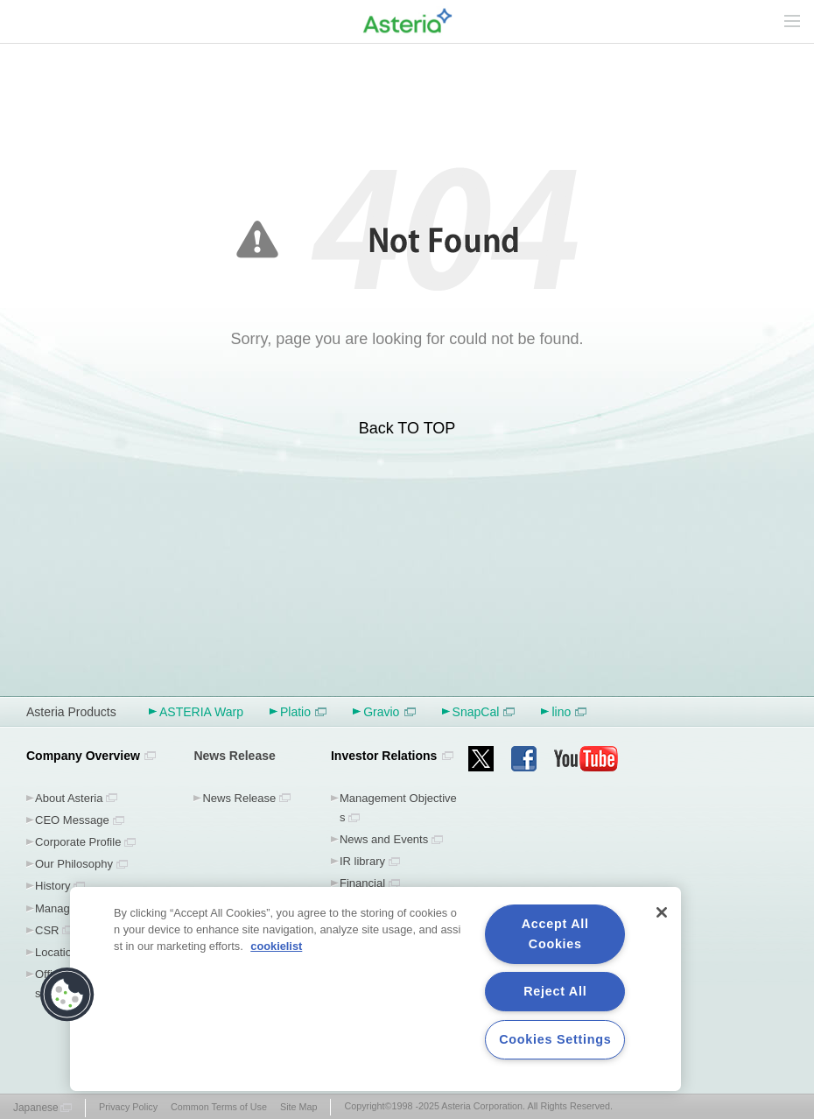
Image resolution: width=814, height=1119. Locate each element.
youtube (586, 758)
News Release (239, 798)
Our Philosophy (74, 863)
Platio (303, 712)
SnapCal (484, 712)
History (53, 885)
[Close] (661, 912)
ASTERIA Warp (201, 712)
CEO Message (72, 820)
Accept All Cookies (555, 934)
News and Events (384, 839)
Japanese (36, 1107)
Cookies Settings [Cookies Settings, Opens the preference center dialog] (555, 1039)
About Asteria (68, 798)
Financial (362, 883)
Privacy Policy (128, 1106)
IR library (362, 861)
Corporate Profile (78, 841)
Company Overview (83, 756)
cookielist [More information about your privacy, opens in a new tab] (276, 946)
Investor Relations (384, 756)
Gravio (389, 712)
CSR (47, 930)
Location (56, 952)
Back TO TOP (407, 428)
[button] (67, 995)
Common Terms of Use (219, 1106)
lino (568, 712)
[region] (375, 989)
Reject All (554, 991)
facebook (524, 758)
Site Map (298, 1106)
